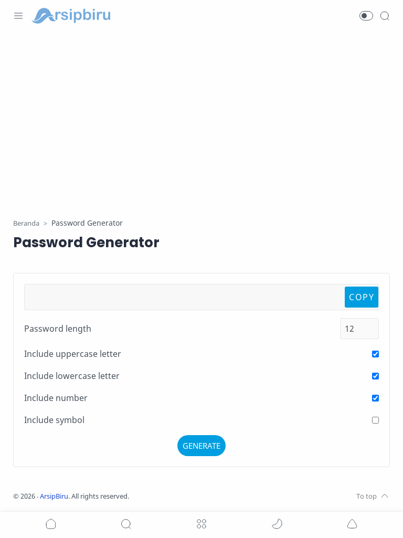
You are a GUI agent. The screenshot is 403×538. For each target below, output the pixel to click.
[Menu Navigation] (18, 15)
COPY (361, 297)
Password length (57, 328)
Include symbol (54, 420)
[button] (366, 15)
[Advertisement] (201, 118)
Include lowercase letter (72, 376)
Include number (56, 398)
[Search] (384, 15)
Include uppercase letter (72, 354)
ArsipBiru (54, 496)
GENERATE (201, 445)
